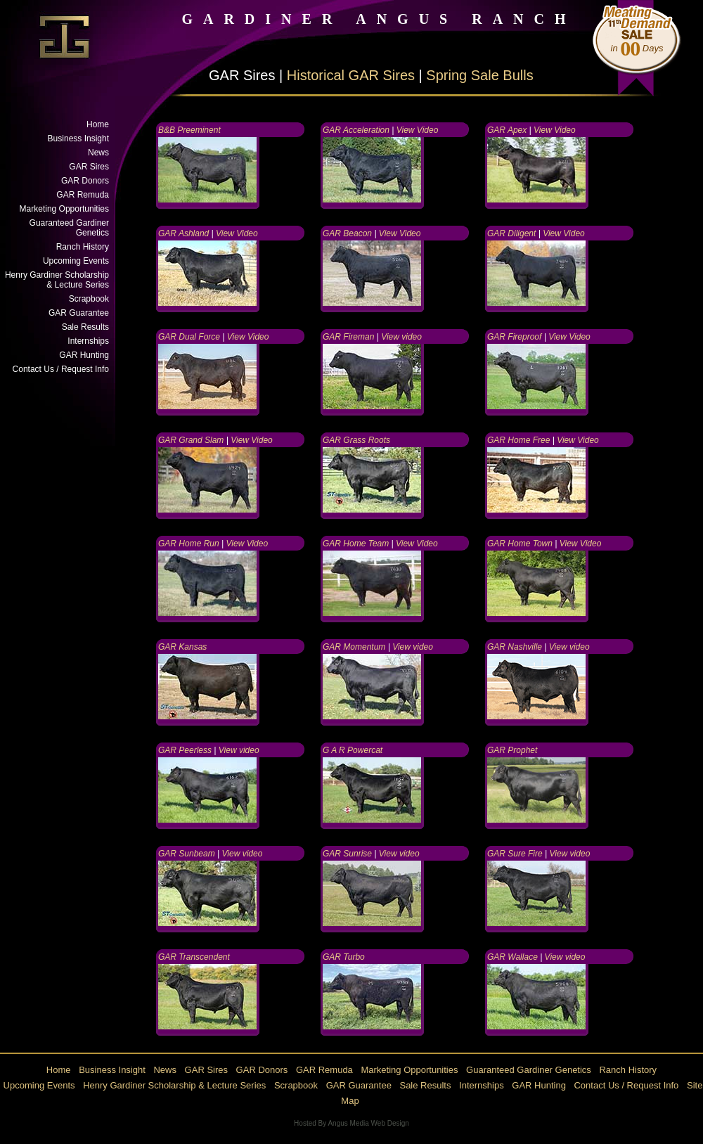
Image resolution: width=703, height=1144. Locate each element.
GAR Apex (507, 130)
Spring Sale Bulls (479, 75)
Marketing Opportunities (64, 209)
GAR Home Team (356, 543)
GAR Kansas (182, 647)
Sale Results (85, 327)
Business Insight (78, 138)
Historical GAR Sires (351, 75)
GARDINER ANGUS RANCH (378, 19)
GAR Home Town (520, 543)
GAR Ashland (183, 233)
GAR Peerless (185, 750)
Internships (88, 341)
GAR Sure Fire (515, 854)
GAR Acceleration (356, 130)
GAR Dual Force (189, 337)
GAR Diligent (511, 233)
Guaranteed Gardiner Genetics (69, 228)
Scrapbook (89, 299)
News (98, 153)
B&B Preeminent (189, 130)
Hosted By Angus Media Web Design (351, 1123)
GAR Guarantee (79, 313)
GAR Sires (89, 167)
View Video (417, 130)
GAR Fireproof (514, 337)
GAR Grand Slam (191, 440)
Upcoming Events (76, 261)
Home (97, 124)
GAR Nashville (514, 647)
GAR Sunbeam (186, 854)
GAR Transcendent (194, 957)
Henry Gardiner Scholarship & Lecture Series (57, 280)
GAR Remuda (82, 195)
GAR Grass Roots (356, 440)
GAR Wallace (513, 957)
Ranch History (82, 247)
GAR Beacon (347, 233)
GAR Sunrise (347, 854)
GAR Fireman (348, 337)
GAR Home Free (518, 440)
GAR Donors (85, 181)
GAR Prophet (512, 750)
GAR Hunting (84, 355)
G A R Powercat (352, 750)
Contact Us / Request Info (61, 369)
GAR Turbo (344, 957)
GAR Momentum (354, 647)
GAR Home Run (188, 543)
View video (401, 337)
